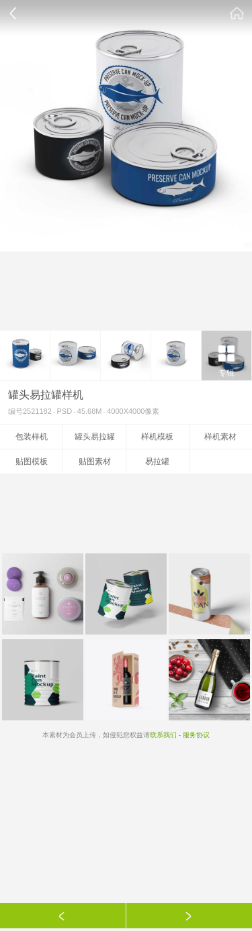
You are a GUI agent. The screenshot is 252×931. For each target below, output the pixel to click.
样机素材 (220, 436)
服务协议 (196, 734)
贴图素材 (95, 461)
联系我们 (163, 734)
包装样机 (31, 436)
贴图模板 (31, 461)
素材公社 (237, 13)
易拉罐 (157, 461)
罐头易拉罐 (95, 436)
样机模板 (157, 436)
